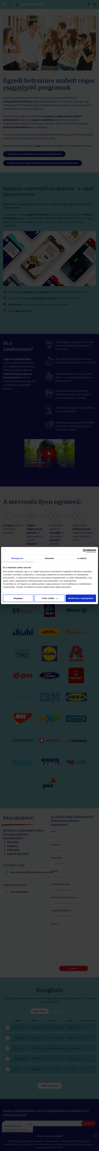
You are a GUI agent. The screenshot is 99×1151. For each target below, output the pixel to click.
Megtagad (18, 598)
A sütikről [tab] (81, 558)
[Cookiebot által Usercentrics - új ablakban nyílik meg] (84, 551)
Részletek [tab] (49, 558)
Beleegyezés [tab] (17, 558)
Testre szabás (49, 598)
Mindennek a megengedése (80, 598)
